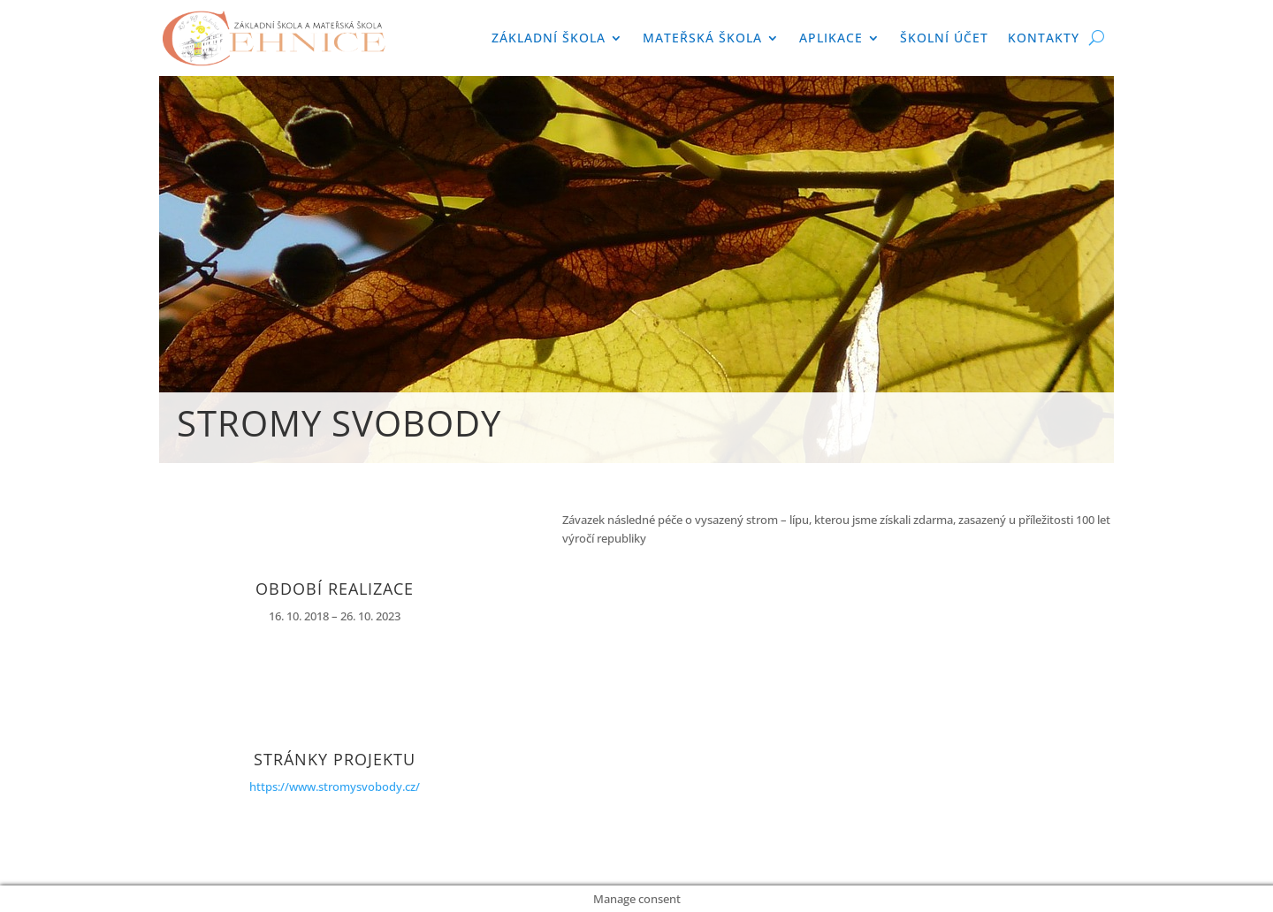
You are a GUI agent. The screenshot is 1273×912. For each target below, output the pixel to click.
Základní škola (549, 37)
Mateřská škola (702, 37)
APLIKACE (831, 37)
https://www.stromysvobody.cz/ (334, 786)
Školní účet (944, 37)
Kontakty (1043, 37)
